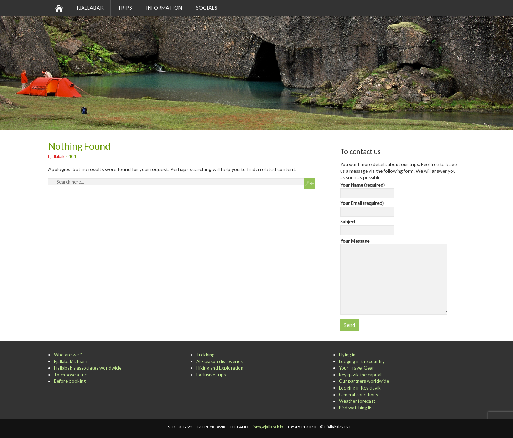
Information (164, 8)
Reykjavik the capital (360, 374)
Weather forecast (357, 401)
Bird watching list (356, 408)
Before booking (70, 381)
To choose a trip (71, 374)
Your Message (393, 244)
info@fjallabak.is (268, 426)
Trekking (205, 354)
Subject (367, 226)
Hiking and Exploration (219, 368)
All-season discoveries (219, 361)
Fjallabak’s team (70, 361)
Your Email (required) (367, 207)
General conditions (358, 394)
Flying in (347, 354)
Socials (206, 8)
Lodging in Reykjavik (360, 388)
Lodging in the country (362, 361)
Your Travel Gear (356, 368)
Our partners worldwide (364, 381)
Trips (125, 8)
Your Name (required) (367, 189)
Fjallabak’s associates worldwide (87, 368)
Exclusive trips (211, 374)
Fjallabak (90, 8)
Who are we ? (68, 354)
